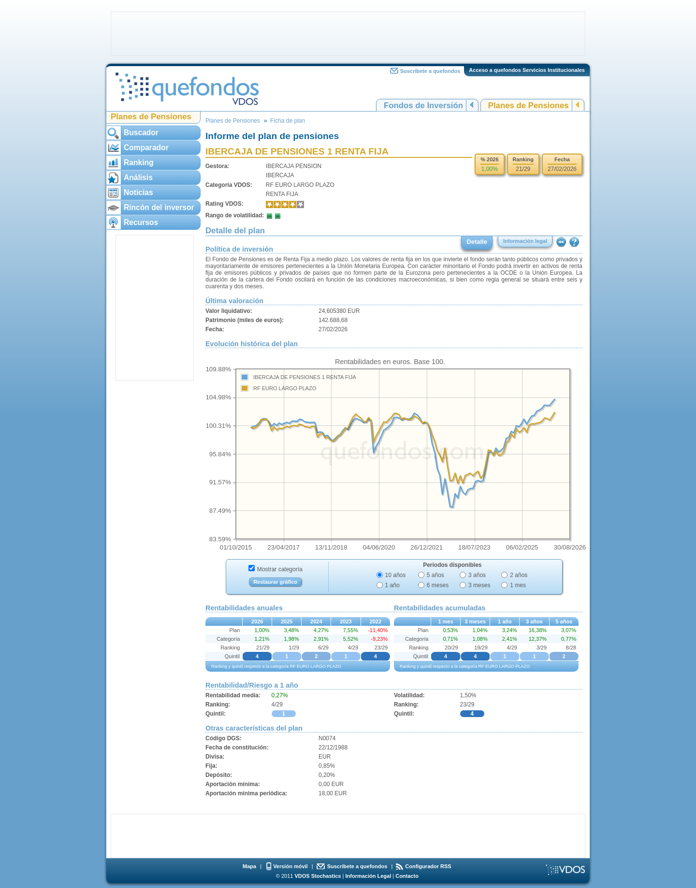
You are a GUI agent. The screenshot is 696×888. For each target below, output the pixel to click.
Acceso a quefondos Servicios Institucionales (527, 70)
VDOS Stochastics (318, 876)
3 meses (479, 585)
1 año (392, 585)
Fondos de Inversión (423, 105)
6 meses (438, 585)
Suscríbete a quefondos (430, 71)
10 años (395, 575)
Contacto (407, 876)
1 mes (518, 585)
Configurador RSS (428, 866)
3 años (477, 575)
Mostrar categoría (280, 569)
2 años (518, 575)
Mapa (249, 866)
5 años (435, 575)
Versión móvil (290, 866)
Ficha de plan (287, 120)
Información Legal (368, 876)
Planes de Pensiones (528, 105)
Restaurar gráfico (275, 582)
